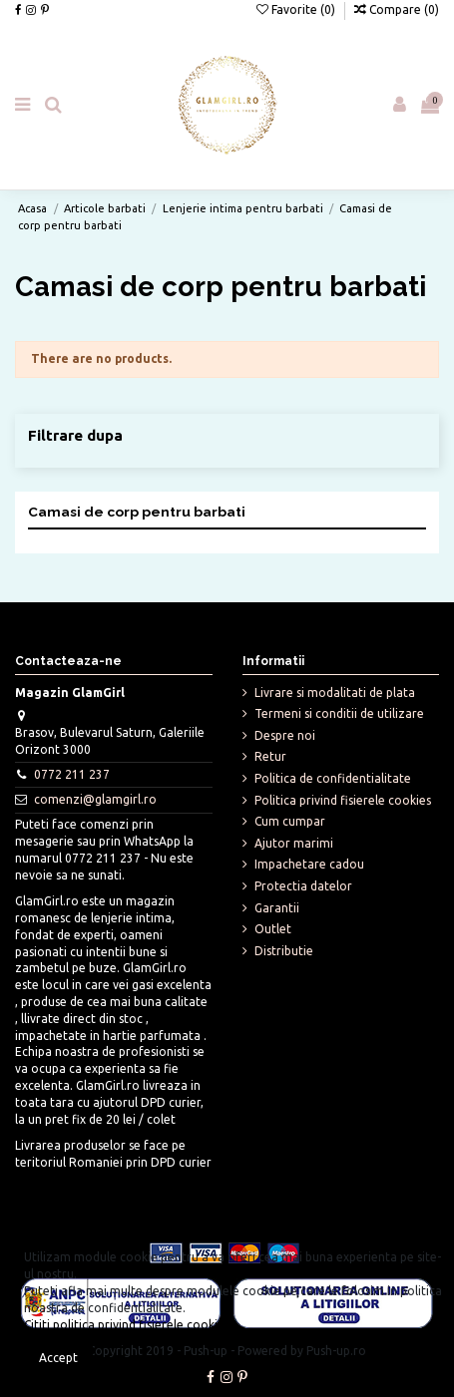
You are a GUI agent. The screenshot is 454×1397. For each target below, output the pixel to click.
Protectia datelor (303, 885)
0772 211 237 (72, 774)
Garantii (276, 907)
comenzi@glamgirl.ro (95, 799)
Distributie (283, 950)
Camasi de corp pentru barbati (136, 512)
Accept (58, 1357)
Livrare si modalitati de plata (334, 692)
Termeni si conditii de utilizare (339, 713)
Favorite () (297, 9)
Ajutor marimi (293, 843)
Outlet (272, 928)
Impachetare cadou (309, 864)
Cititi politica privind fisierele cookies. (128, 1324)
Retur (270, 756)
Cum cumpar (289, 821)
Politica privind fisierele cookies (342, 800)
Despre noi (284, 735)
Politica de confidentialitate (332, 778)
